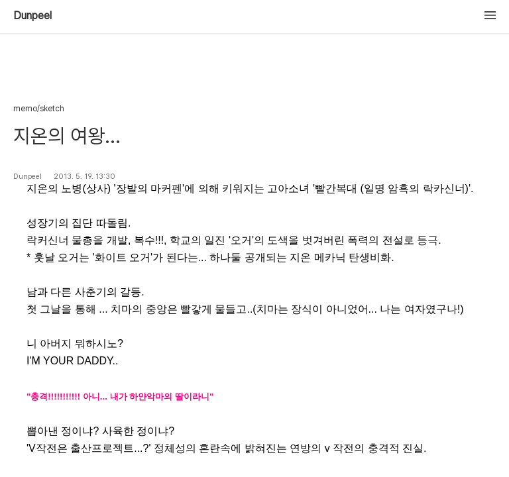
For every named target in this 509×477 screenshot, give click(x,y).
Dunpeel (32, 16)
